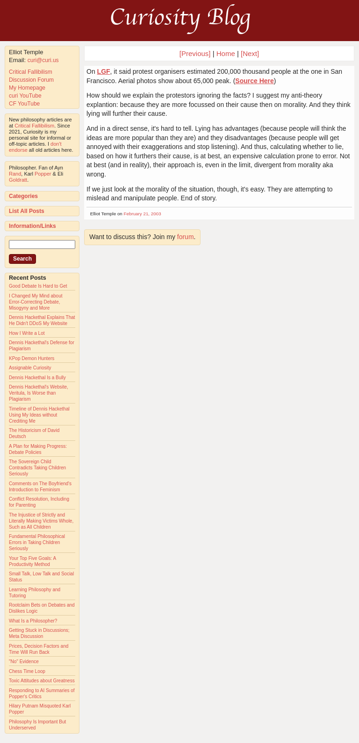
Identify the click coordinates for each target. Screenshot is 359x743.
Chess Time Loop (27, 671)
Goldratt (18, 180)
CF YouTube (24, 103)
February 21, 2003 (142, 213)
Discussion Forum (31, 80)
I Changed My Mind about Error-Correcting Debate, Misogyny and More (36, 302)
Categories (23, 196)
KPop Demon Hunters (31, 358)
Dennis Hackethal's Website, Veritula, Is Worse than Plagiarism (38, 393)
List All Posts (26, 211)
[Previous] (196, 53)
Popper (43, 174)
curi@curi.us (43, 60)
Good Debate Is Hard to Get (38, 286)
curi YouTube (25, 95)
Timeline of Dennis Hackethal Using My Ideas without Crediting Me (39, 415)
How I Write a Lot (27, 333)
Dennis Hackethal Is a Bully (37, 377)
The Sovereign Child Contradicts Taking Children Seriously (37, 467)
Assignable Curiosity (30, 367)
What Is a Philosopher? (33, 620)
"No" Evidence (24, 661)
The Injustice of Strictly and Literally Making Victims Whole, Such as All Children (41, 521)
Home (225, 53)
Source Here (254, 81)
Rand (15, 174)
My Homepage (27, 88)
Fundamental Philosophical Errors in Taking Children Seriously (37, 542)
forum (185, 237)
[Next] (250, 53)
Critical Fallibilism (30, 72)
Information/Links (32, 226)
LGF (103, 71)
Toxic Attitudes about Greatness (42, 680)
